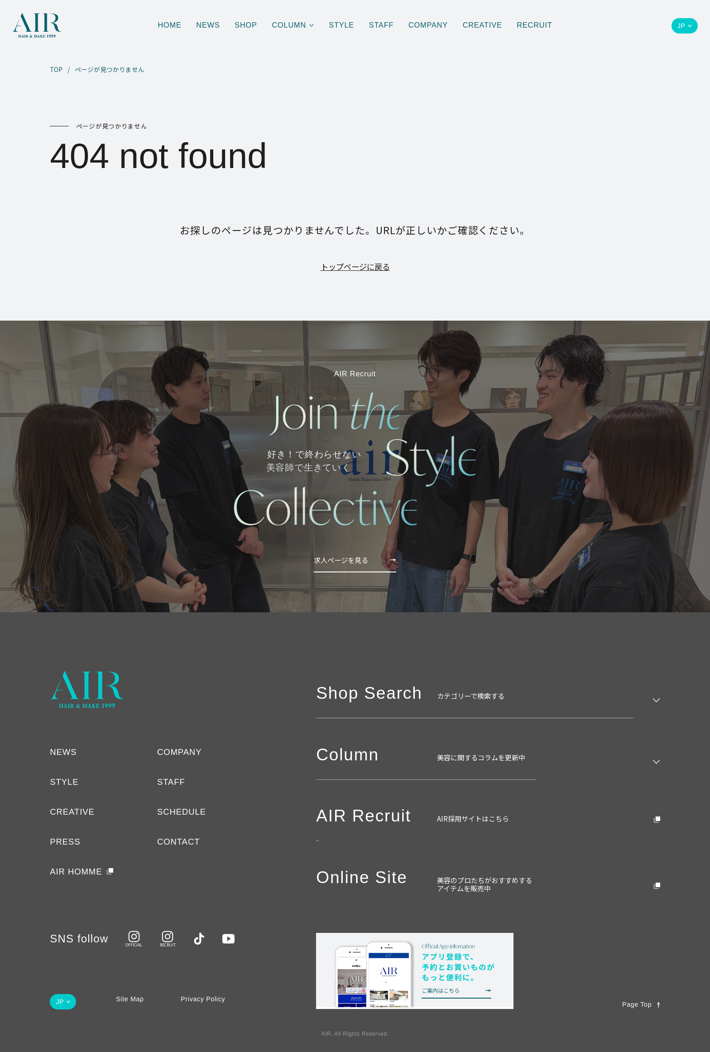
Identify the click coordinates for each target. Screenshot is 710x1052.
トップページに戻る (355, 266)
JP (681, 25)
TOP (56, 70)
